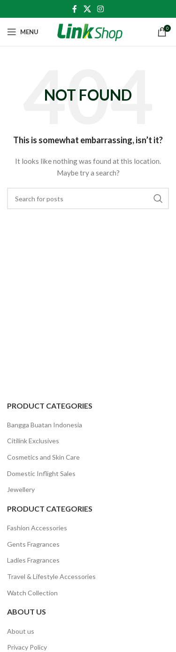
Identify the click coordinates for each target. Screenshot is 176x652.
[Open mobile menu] (22, 31)
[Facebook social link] (74, 9)
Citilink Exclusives (33, 441)
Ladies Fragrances (33, 560)
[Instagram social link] (100, 9)
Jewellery (21, 489)
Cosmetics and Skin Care (43, 457)
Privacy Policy (27, 647)
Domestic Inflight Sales (41, 473)
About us (20, 631)
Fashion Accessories (37, 528)
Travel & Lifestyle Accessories (51, 576)
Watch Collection (32, 593)
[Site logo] (90, 31)
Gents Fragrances (33, 544)
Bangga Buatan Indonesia (44, 425)
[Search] (88, 198)
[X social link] (87, 9)
